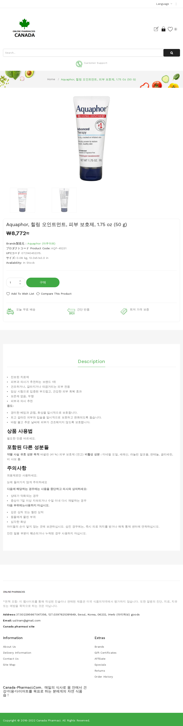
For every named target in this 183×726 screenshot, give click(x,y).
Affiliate (100, 657)
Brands (99, 645)
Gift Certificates (105, 651)
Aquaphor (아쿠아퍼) (41, 243)
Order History (103, 675)
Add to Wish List (22, 293)
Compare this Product (60, 293)
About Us (9, 645)
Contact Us (11, 657)
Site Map (9, 663)
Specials (100, 663)
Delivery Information (17, 651)
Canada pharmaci (48, 718)
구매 (43, 282)
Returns (99, 669)
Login (160, 29)
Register (153, 29)
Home (51, 79)
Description (91, 358)
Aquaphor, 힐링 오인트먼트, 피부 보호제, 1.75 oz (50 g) (98, 79)
